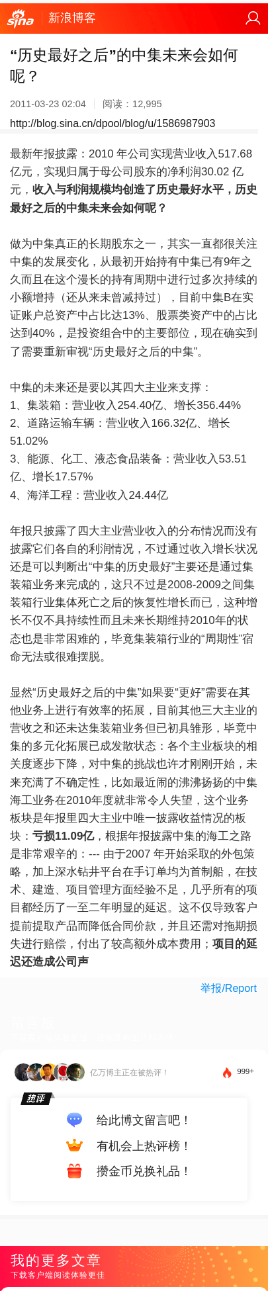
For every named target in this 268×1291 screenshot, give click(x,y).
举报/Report (228, 988)
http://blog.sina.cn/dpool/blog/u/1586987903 (112, 123)
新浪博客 (72, 17)
